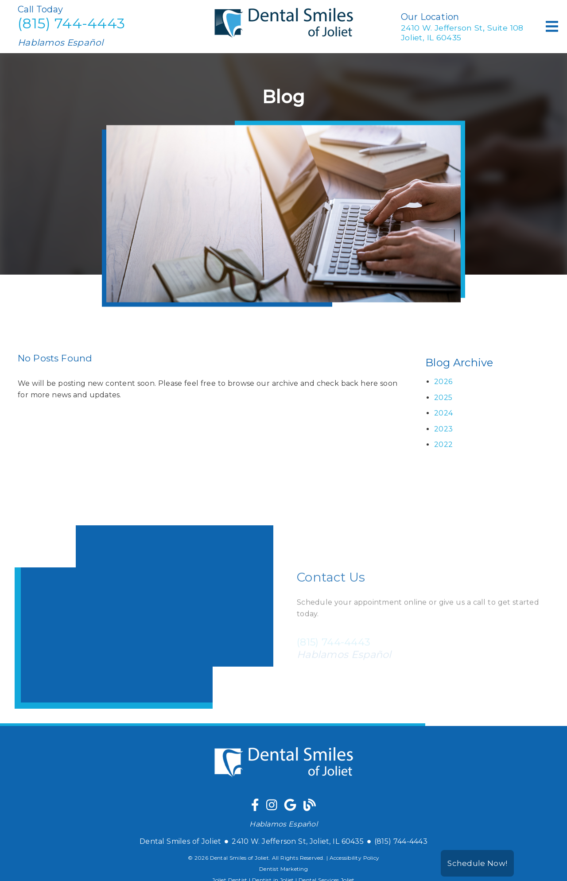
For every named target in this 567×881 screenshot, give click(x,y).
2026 (443, 381)
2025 (443, 397)
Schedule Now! (477, 863)
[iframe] (144, 617)
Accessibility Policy (355, 857)
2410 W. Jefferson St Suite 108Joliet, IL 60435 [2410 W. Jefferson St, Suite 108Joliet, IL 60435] (462, 32)
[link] (284, 46)
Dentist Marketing (283, 868)
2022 (443, 444)
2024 (443, 413)
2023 (443, 429)
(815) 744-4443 (71, 23)
